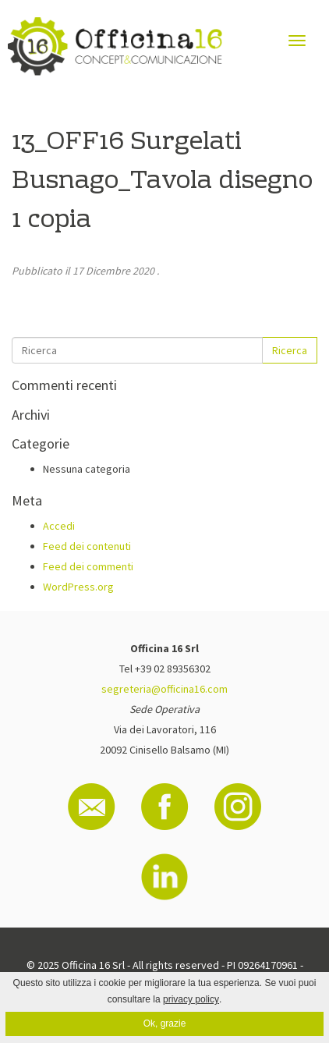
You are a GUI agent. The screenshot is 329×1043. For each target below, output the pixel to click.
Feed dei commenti (88, 566)
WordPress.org (78, 587)
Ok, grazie (164, 1023)
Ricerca (289, 350)
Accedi (59, 526)
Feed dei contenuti (87, 546)
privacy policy (191, 999)
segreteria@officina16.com (164, 689)
